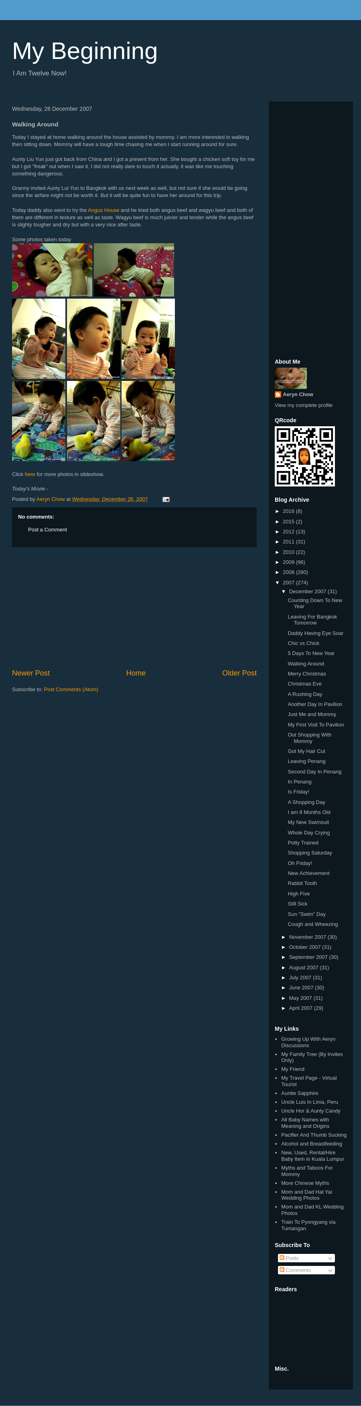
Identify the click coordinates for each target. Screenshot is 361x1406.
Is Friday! (298, 792)
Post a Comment (47, 530)
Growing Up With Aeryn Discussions (308, 1042)
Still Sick (297, 904)
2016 (289, 511)
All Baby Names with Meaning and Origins (305, 1123)
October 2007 (305, 947)
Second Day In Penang (314, 772)
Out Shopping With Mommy (309, 738)
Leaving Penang (306, 761)
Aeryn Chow (298, 394)
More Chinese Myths (305, 1183)
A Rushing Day (305, 694)
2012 (289, 532)
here (30, 474)
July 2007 (301, 978)
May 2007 (301, 998)
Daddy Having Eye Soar (315, 633)
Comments (295, 1270)
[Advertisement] (134, 608)
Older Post (239, 673)
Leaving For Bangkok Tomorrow (312, 620)
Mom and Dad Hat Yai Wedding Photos (306, 1195)
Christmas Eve (305, 684)
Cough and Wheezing (313, 924)
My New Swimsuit (308, 822)
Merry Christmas (307, 674)
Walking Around (306, 664)
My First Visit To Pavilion (316, 725)
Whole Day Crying (309, 833)
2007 (289, 583)
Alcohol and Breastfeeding (311, 1144)
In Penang (299, 782)
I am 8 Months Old (309, 812)
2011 (289, 542)
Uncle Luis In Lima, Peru (309, 1102)
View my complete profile (304, 405)
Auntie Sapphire (299, 1093)
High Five (299, 894)
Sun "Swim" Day (306, 914)
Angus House (103, 210)
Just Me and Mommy (312, 714)
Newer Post (31, 673)
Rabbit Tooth (302, 883)
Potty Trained (303, 843)
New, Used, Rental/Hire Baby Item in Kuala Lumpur (312, 1156)
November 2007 (308, 937)
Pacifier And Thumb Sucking (314, 1135)
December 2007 (308, 591)
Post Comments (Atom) (71, 689)
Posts (289, 1258)
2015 (289, 522)
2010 (289, 552)
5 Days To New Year (311, 653)
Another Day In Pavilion (315, 704)
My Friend (292, 1069)
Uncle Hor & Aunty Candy (310, 1111)
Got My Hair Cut (306, 751)
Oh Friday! (300, 863)
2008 (289, 572)
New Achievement (308, 873)
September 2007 (309, 957)
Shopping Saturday (310, 853)
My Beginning (85, 50)
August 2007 (304, 967)
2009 (289, 562)
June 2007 (302, 988)
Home (136, 673)
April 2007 (301, 1008)
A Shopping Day (306, 802)
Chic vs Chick (303, 643)
